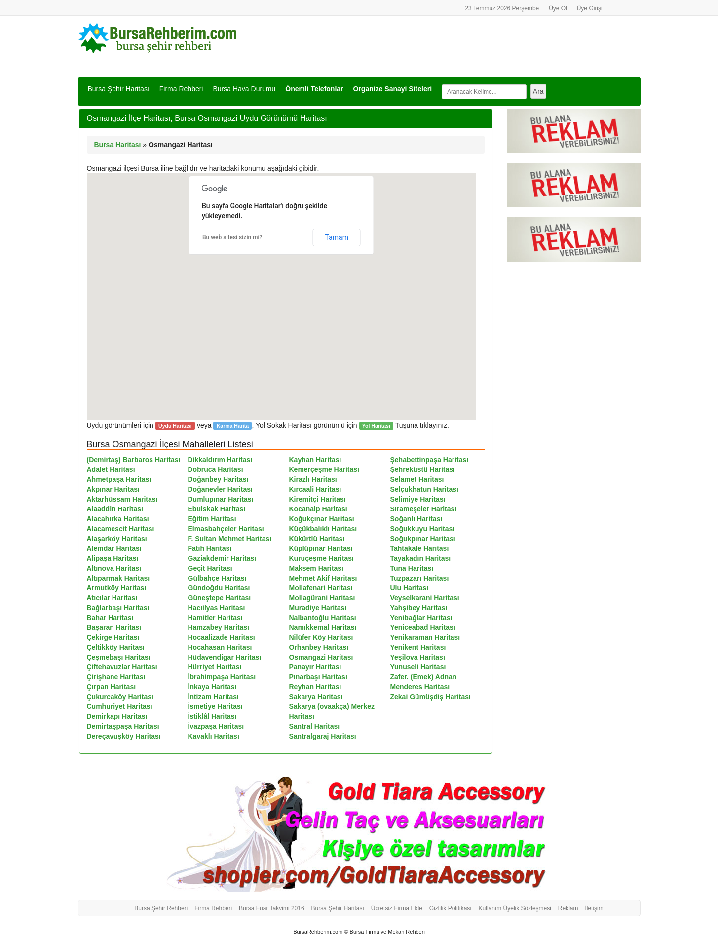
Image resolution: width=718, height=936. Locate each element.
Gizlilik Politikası (450, 908)
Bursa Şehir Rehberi (161, 908)
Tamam (336, 237)
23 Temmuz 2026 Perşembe (502, 8)
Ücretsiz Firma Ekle (396, 908)
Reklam (568, 908)
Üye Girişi (590, 8)
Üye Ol (558, 8)
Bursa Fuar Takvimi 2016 (271, 908)
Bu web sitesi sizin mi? (232, 237)
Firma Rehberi (181, 89)
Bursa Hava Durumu (244, 89)
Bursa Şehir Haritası (119, 89)
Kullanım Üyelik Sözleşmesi (515, 908)
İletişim (594, 908)
